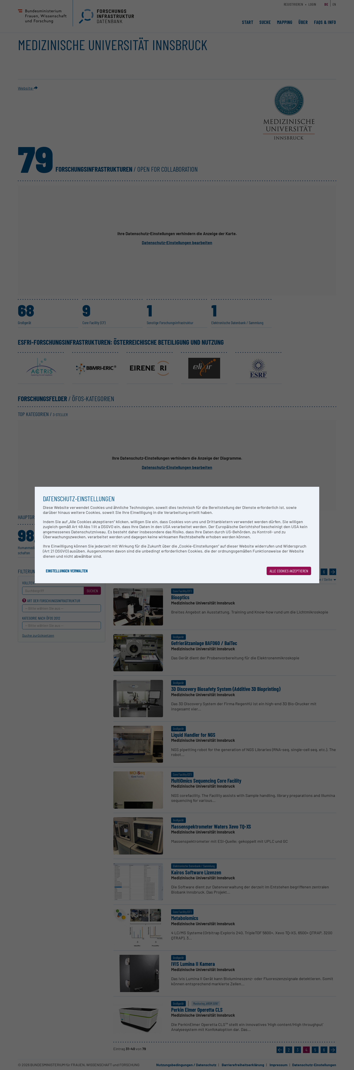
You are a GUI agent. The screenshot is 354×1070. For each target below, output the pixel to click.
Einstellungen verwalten (67, 570)
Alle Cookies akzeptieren (289, 570)
